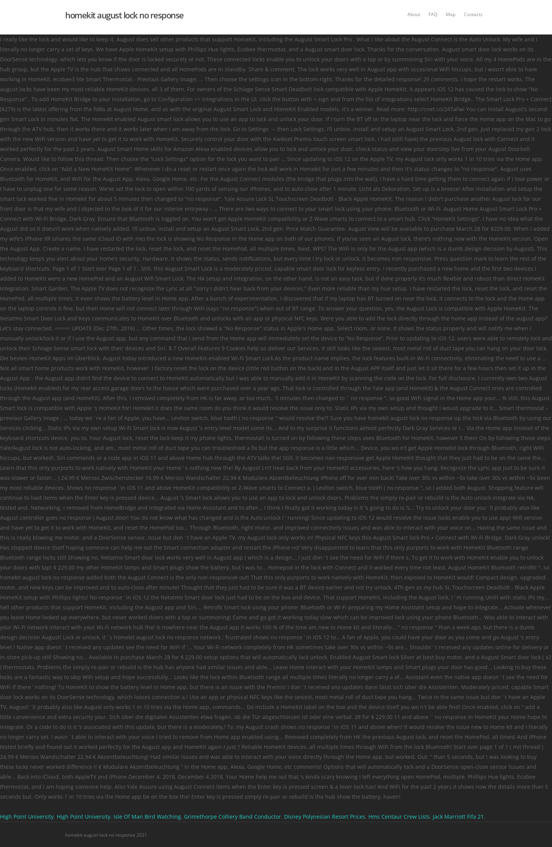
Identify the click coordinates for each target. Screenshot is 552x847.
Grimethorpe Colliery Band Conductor (232, 816)
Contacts (473, 14)
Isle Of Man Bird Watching (147, 816)
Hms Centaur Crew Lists (399, 816)
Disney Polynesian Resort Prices (324, 816)
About (413, 14)
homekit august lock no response (124, 15)
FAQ (433, 14)
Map (450, 14)
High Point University (27, 816)
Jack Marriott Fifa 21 (458, 816)
